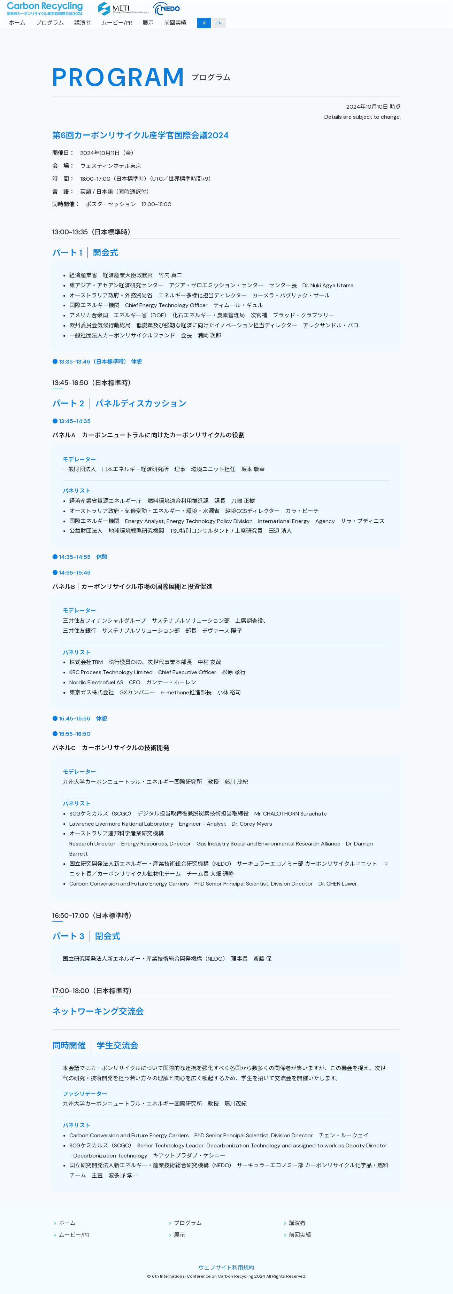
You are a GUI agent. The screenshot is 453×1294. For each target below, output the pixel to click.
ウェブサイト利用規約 (226, 1267)
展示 (148, 22)
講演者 (82, 22)
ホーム (17, 22)
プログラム (50, 22)
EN (219, 23)
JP (203, 23)
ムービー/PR (116, 22)
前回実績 (175, 22)
